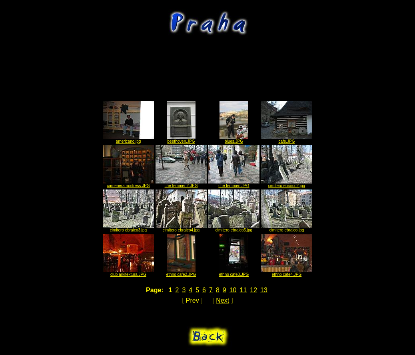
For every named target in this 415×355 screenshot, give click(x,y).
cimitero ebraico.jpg (286, 228)
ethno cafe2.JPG (181, 273)
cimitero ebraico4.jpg (181, 228)
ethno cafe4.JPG (286, 273)
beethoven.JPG (181, 140)
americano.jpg (128, 140)
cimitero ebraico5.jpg (233, 228)
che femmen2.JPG (181, 184)
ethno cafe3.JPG (234, 273)
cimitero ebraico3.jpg (128, 228)
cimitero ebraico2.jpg (286, 184)
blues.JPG (233, 140)
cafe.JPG (286, 140)
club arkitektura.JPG (128, 273)
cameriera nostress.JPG (128, 184)
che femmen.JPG (233, 184)
